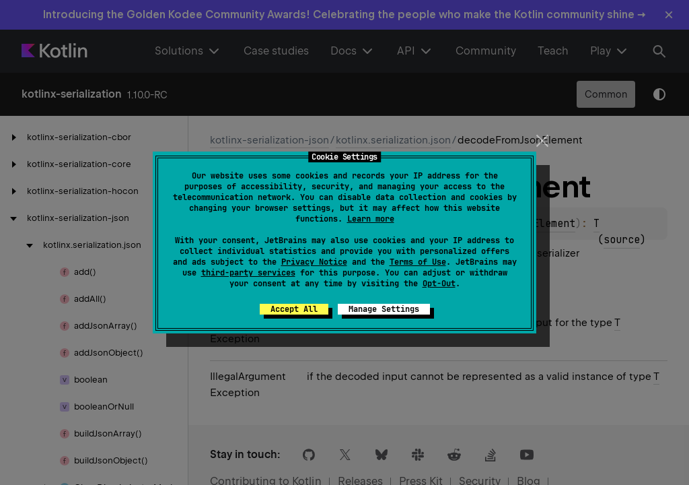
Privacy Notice (314, 262)
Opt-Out (439, 283)
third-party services (248, 272)
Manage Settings (384, 309)
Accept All (294, 309)
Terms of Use (418, 262)
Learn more (370, 219)
